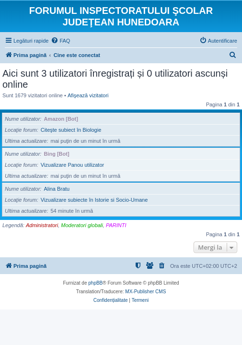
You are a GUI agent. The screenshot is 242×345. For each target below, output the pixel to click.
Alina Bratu (56, 189)
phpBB (95, 283)
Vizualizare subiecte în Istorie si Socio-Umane (94, 200)
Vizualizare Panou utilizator (72, 165)
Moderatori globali (82, 225)
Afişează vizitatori (88, 95)
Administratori (42, 225)
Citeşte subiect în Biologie (71, 130)
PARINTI (116, 225)
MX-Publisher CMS (145, 291)
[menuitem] (60, 40)
